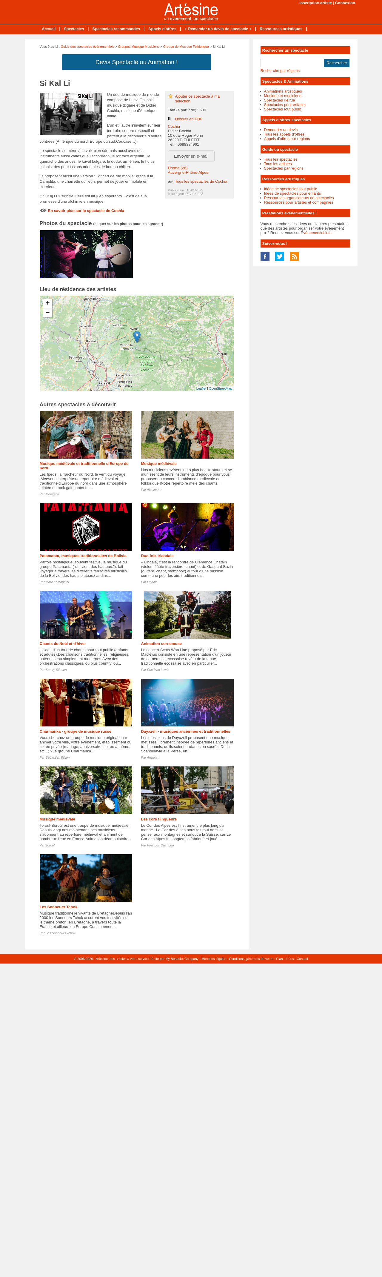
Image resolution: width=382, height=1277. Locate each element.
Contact (302, 959)
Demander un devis (281, 129)
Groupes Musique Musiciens (138, 46)
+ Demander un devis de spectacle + (218, 29)
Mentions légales (213, 959)
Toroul (50, 845)
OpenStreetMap (220, 388)
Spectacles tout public (283, 109)
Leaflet (201, 388)
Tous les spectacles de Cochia (201, 181)
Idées (290, 959)
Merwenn (52, 494)
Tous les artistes (278, 164)
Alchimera (154, 489)
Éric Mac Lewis (158, 669)
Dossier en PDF (189, 119)
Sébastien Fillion (58, 757)
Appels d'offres (162, 29)
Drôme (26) (178, 168)
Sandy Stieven (56, 669)
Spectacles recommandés (116, 29)
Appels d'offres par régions (287, 138)
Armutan (153, 757)
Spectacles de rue (279, 100)
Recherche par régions (280, 70)
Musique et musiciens (282, 95)
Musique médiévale (159, 463)
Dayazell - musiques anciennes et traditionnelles (185, 731)
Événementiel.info (316, 232)
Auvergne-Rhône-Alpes (188, 172)
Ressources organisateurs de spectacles (299, 198)
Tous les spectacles (281, 159)
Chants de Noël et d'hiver (63, 643)
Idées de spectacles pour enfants (292, 193)
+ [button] (48, 303)
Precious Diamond (160, 845)
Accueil (49, 29)
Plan (279, 959)
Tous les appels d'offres (284, 134)
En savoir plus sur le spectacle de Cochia (86, 210)
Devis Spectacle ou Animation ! (137, 62)
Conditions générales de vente (251, 959)
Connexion (345, 3)
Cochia (174, 126)
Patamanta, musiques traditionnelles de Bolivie (83, 556)
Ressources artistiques (281, 29)
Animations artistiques (283, 91)
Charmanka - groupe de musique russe (76, 731)
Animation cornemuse (161, 643)
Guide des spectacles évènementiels (87, 46)
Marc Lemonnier (57, 582)
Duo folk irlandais (157, 556)
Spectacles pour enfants (285, 104)
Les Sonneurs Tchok (59, 907)
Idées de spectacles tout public (290, 189)
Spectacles (74, 29)
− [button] (48, 312)
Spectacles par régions (284, 168)
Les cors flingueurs (159, 819)
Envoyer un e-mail (191, 156)
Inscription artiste (315, 3)
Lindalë (152, 582)
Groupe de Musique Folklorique (186, 46)
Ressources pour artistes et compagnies (298, 202)
